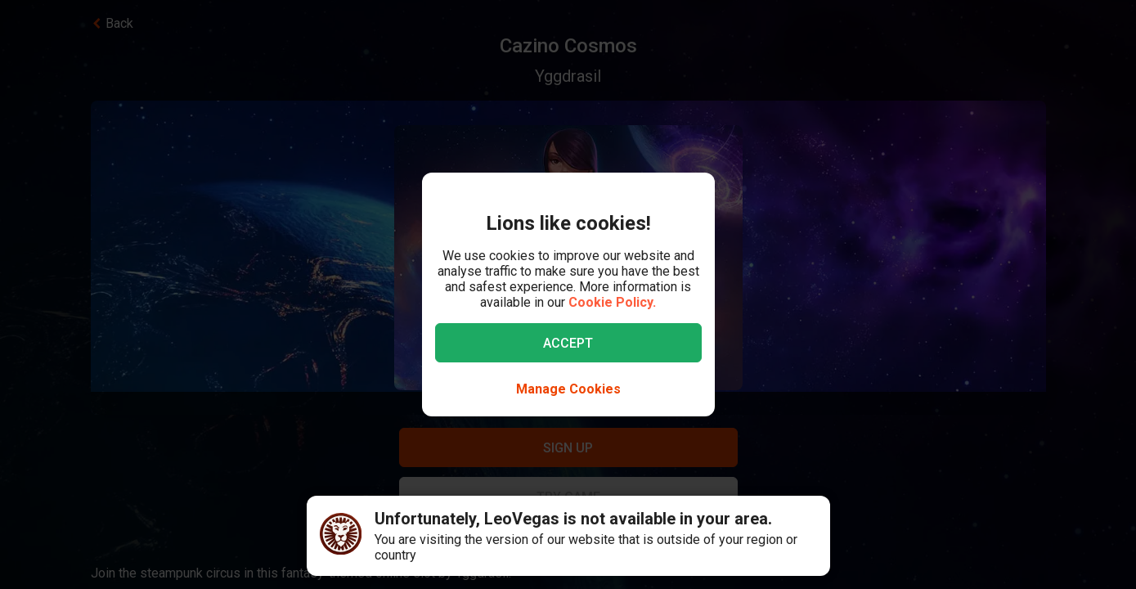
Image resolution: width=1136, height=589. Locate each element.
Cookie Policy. (612, 302)
